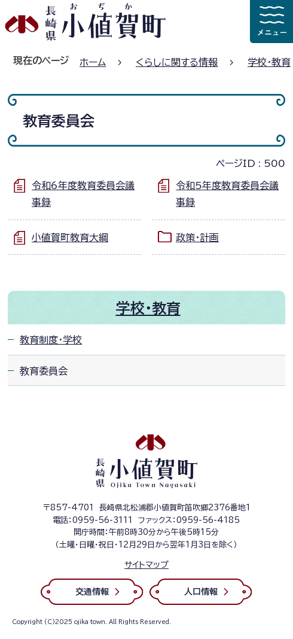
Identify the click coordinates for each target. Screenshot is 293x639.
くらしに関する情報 (177, 62)
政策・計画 (197, 237)
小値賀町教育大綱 (70, 237)
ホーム (93, 62)
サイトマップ (146, 565)
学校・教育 (269, 62)
